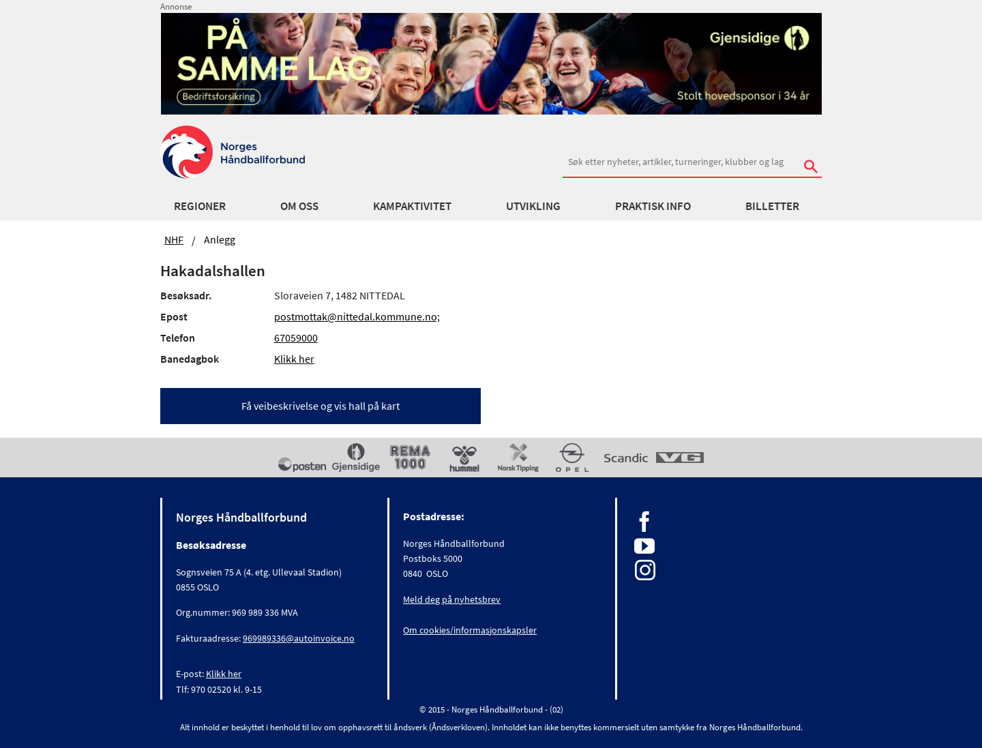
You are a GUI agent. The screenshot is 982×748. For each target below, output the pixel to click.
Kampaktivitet (412, 205)
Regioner (200, 205)
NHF (173, 239)
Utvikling (533, 205)
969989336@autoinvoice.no (299, 638)
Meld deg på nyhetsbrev (452, 599)
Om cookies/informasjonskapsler (470, 630)
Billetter (772, 205)
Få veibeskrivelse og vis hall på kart (320, 406)
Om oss (299, 205)
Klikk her (294, 358)
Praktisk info (653, 205)
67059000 (296, 337)
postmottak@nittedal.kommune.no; (357, 316)
